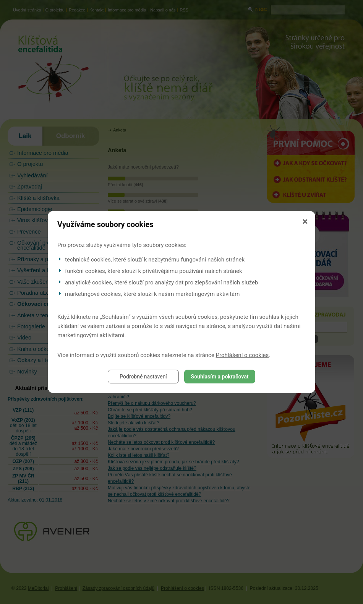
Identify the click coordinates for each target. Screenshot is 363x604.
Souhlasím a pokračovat (220, 376)
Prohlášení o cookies (242, 355)
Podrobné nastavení (143, 376)
